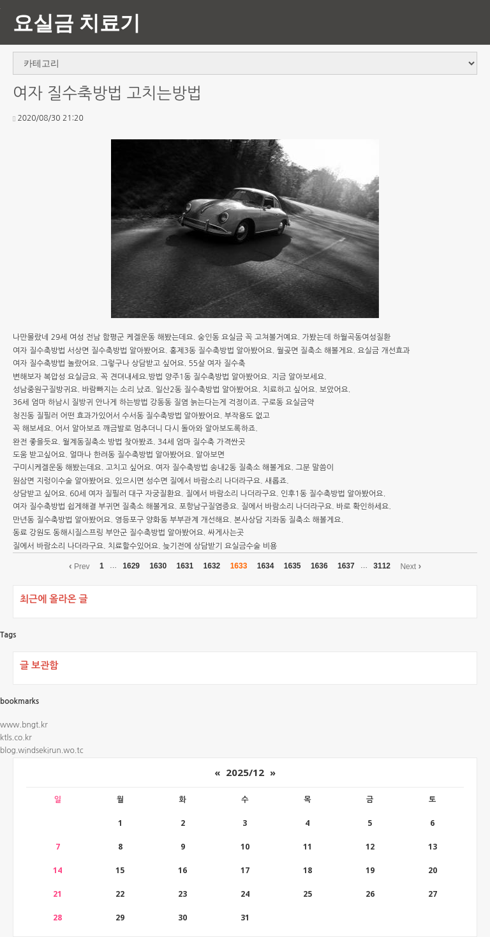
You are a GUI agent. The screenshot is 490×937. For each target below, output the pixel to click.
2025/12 (245, 772)
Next (410, 566)
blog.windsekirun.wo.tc (42, 750)
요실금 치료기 (76, 22)
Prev (79, 566)
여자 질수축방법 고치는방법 (107, 94)
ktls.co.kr (16, 738)
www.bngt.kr (24, 725)
